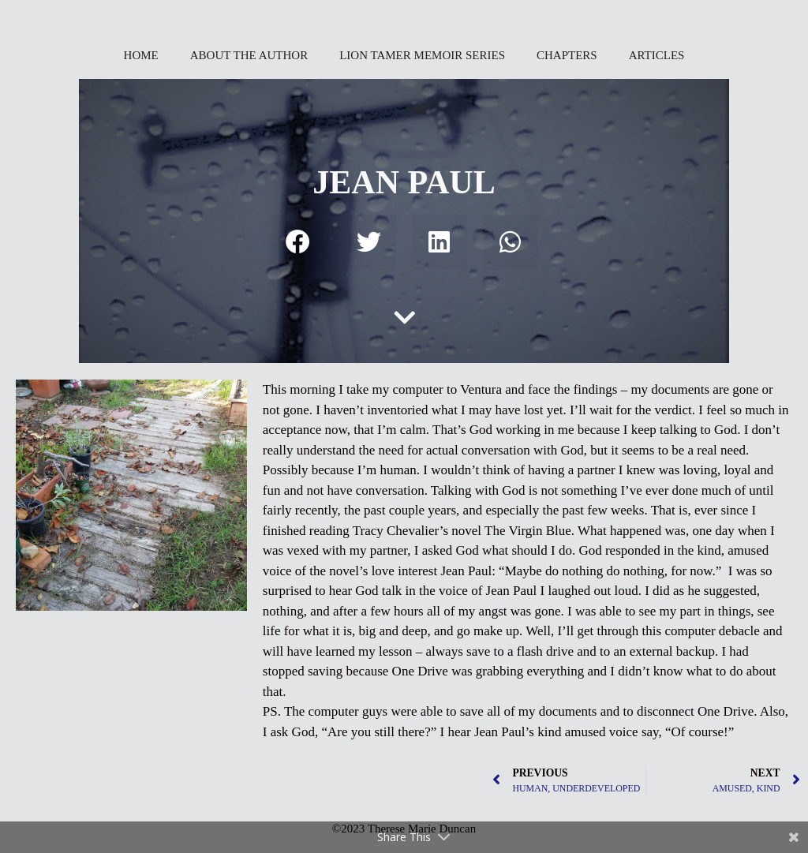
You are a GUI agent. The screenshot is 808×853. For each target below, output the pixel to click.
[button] (298, 242)
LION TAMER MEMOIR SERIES (422, 55)
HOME (141, 55)
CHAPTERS (567, 55)
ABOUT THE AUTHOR (249, 55)
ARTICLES (657, 55)
